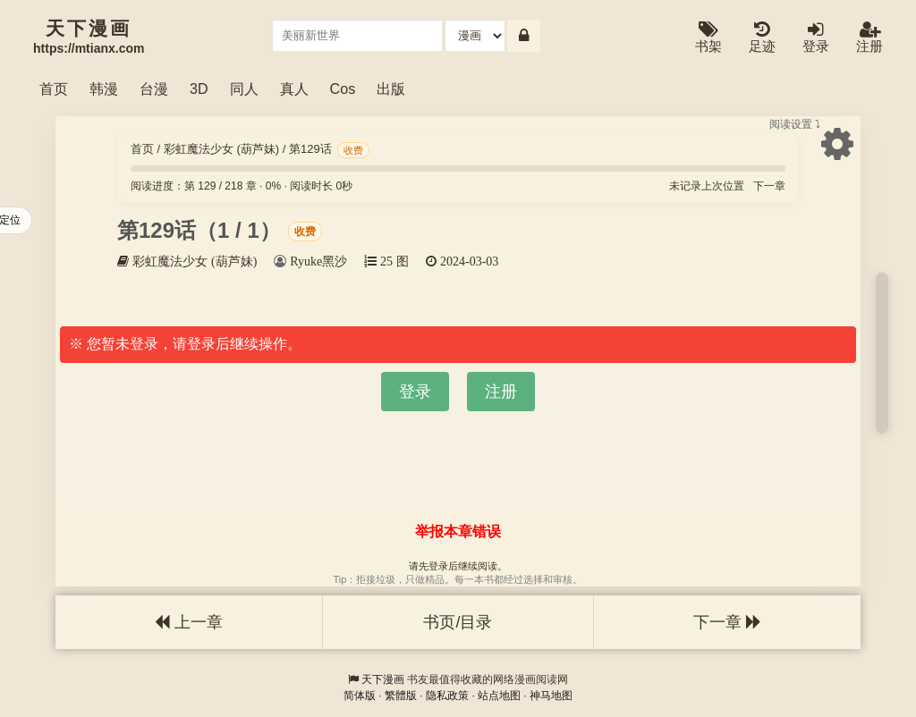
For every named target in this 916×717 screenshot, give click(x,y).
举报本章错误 (458, 531)
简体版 (360, 695)
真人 (294, 88)
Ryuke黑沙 (318, 261)
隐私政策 (447, 695)
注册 (869, 38)
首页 (53, 88)
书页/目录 (457, 622)
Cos (343, 88)
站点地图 (499, 695)
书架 (708, 38)
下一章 (769, 186)
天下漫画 (382, 679)
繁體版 (401, 695)
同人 (244, 88)
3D (199, 88)
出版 (391, 88)
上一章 (189, 622)
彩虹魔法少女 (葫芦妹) (221, 149)
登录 (815, 38)
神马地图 (551, 695)
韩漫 (103, 88)
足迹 (762, 38)
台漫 (154, 88)
